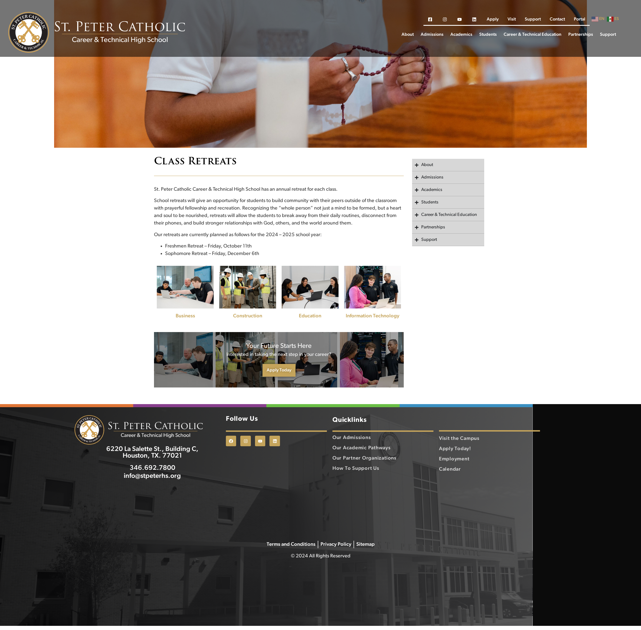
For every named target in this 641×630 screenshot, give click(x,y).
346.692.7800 (152, 480)
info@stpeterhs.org (152, 488)
